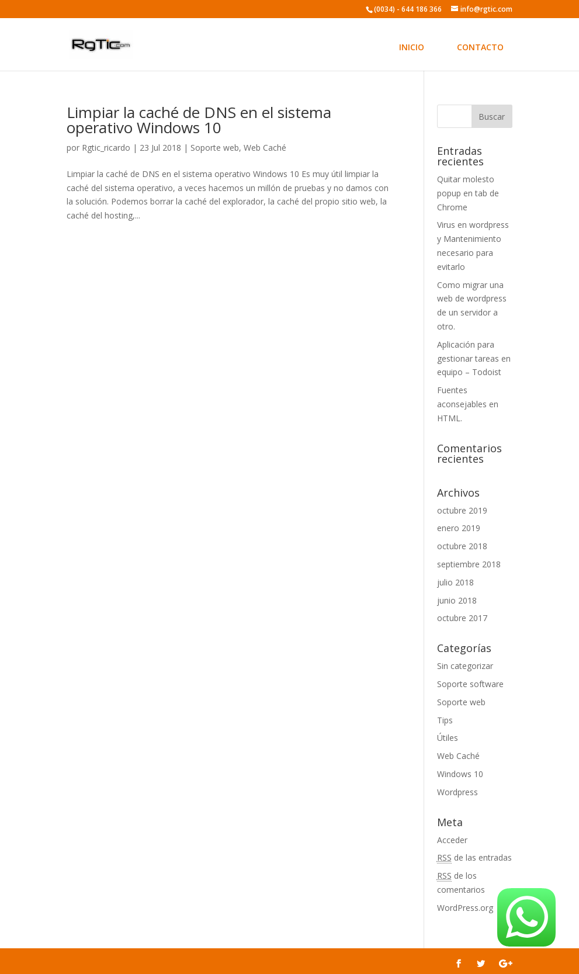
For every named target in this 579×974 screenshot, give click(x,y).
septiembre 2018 (469, 564)
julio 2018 (455, 582)
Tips (445, 720)
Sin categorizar (465, 665)
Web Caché (265, 147)
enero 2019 (458, 527)
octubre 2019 (462, 510)
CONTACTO (480, 47)
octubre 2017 (462, 617)
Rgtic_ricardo (106, 147)
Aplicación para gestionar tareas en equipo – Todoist (474, 358)
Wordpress (457, 792)
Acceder (452, 839)
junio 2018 (457, 600)
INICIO (411, 47)
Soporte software (470, 683)
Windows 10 (460, 773)
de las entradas (474, 858)
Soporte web (214, 147)
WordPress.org (465, 907)
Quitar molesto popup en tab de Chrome (468, 193)
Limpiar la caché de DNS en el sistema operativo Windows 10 (199, 120)
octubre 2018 (462, 546)
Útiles (447, 737)
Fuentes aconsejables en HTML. (467, 404)
